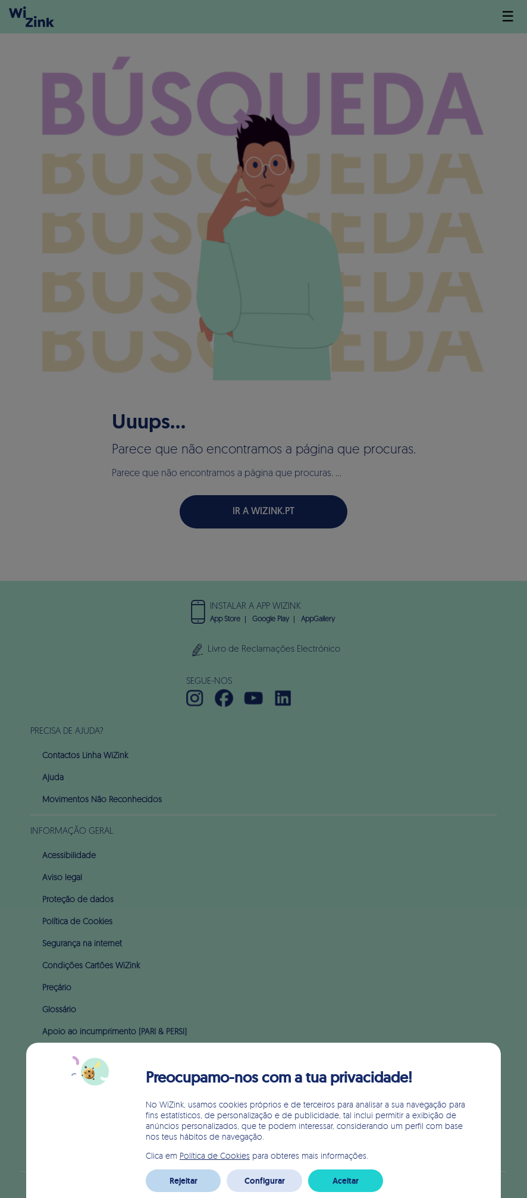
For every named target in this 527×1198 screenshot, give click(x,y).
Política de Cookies (215, 1155)
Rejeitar (183, 1180)
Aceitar (345, 1180)
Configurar (264, 1180)
